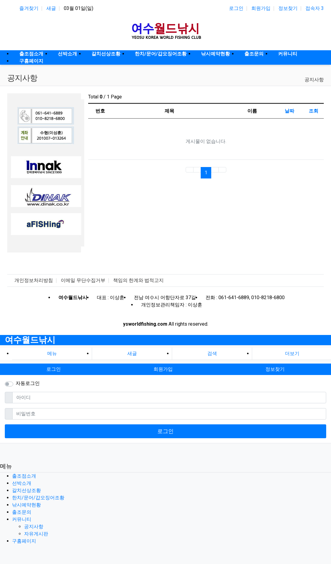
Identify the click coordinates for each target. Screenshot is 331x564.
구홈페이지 (24, 541)
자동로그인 (28, 383)
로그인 (236, 8)
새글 (51, 8)
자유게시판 (36, 534)
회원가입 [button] (163, 369)
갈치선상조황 (26, 490)
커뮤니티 (21, 519)
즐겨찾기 (29, 8)
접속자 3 (314, 8)
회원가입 (261, 8)
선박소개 (21, 483)
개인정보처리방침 (33, 280)
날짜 (289, 111)
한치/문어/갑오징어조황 (38, 497)
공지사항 (314, 79)
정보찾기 (288, 8)
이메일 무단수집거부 (83, 280)
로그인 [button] (53, 369)
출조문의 (21, 512)
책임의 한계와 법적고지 (138, 280)
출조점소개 (24, 476)
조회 (313, 111)
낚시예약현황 (26, 505)
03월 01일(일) (78, 8)
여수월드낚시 (30, 340)
